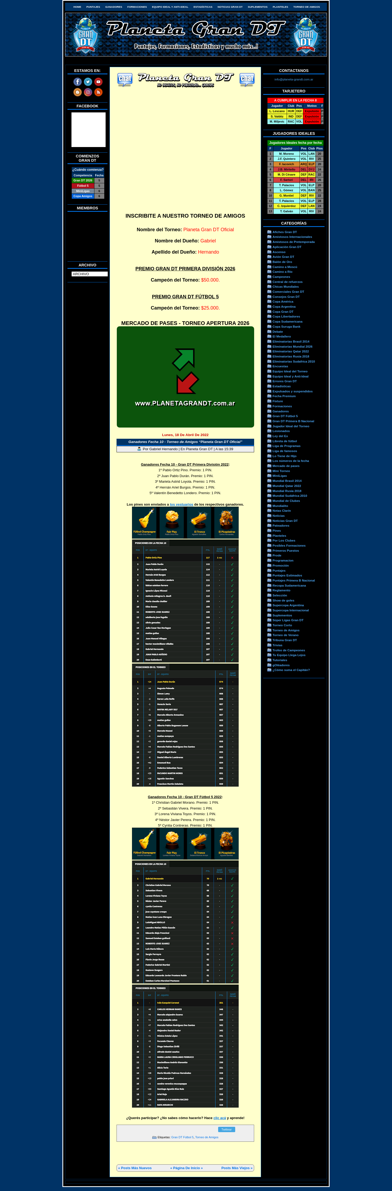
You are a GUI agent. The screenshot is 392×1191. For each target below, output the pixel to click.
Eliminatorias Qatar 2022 (291, 351)
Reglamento (281, 590)
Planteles (280, 6)
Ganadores (113, 6)
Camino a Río (283, 271)
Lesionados (281, 431)
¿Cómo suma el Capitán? (291, 670)
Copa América (283, 301)
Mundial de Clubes (286, 500)
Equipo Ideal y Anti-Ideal (170, 6)
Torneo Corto (282, 625)
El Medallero (282, 336)
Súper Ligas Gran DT (288, 620)
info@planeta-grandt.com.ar (294, 79)
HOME (77, 6)
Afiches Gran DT (285, 232)
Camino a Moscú (285, 267)
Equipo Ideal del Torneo (290, 371)
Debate (278, 331)
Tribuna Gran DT (285, 640)
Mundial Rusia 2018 (287, 491)
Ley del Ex (280, 436)
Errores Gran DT (285, 381)
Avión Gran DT (283, 256)
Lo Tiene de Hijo (285, 456)
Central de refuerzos (288, 281)
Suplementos (257, 6)
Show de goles (283, 600)
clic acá (219, 1118)
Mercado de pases (286, 466)
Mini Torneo (281, 471)
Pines (277, 530)
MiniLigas (280, 475)
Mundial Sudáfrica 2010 (290, 495)
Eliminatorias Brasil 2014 (291, 341)
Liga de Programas (287, 446)
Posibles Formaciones (289, 545)
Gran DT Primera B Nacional (293, 421)
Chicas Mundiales (286, 286)
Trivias (277, 645)
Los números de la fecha (291, 460)
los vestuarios (181, 504)
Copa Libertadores (286, 316)
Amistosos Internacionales (292, 236)
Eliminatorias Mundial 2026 (293, 346)
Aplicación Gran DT (287, 247)
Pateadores (281, 525)
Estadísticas (203, 6)
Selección (280, 595)
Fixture (278, 401)
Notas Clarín (282, 510)
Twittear (226, 1129)
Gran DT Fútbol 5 (182, 1137)
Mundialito (280, 505)
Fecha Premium (284, 396)
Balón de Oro (282, 261)
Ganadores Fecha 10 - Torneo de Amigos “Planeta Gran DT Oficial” (185, 442)
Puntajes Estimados (287, 575)
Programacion (283, 560)
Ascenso (279, 252)
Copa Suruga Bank (286, 326)
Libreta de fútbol (285, 441)
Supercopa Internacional (291, 610)
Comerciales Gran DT (288, 291)
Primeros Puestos (286, 550)
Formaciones (137, 6)
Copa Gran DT (283, 311)
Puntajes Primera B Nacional (294, 580)
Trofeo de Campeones (289, 650)
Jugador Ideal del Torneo (291, 426)
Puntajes (93, 6)
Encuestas (280, 366)
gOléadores (281, 665)
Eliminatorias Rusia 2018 (291, 356)
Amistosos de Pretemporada (294, 241)
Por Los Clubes (284, 540)
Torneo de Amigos (306, 6)
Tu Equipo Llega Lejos (289, 655)
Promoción (281, 565)
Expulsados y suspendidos (293, 391)
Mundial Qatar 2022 (287, 485)
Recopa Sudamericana (289, 585)
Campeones (281, 276)
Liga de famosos (285, 451)
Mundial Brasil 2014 (287, 480)
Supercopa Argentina (288, 605)
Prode (277, 555)
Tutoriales (280, 660)
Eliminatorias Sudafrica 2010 (294, 361)
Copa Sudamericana (287, 321)
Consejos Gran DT (286, 296)
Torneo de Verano (286, 635)
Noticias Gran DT (230, 6)
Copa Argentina (284, 306)
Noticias (279, 515)
